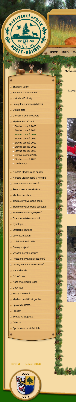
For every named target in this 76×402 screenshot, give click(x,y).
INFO (65, 52)
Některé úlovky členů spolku (28, 172)
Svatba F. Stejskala (23, 316)
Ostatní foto (19, 109)
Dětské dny (19, 276)
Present (17, 310)
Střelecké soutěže (22, 229)
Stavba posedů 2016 (25, 151)
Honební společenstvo (25, 92)
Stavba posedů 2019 (25, 142)
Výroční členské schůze (25, 253)
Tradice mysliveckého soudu (28, 201)
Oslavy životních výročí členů (28, 264)
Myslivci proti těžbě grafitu (27, 299)
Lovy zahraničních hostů (26, 183)
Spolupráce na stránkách (26, 328)
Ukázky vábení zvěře (24, 241)
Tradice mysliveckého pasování (30, 206)
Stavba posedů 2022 (25, 138)
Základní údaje (21, 86)
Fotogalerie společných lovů (28, 104)
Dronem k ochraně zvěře (26, 115)
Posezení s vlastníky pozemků (29, 258)
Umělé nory (21, 163)
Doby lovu (18, 287)
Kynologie (18, 224)
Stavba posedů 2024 (25, 130)
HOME (54, 52)
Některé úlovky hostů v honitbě (29, 177)
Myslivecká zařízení (23, 121)
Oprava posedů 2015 (26, 155)
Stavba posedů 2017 (25, 147)
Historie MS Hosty (22, 98)
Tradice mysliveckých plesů (27, 212)
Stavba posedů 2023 (25, 134)
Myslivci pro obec (22, 195)
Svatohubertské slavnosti (26, 218)
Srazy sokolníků (21, 293)
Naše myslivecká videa (25, 282)
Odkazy (17, 322)
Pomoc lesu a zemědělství (27, 189)
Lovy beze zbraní (22, 235)
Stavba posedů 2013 (25, 159)
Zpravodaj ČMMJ (22, 305)
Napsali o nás (20, 270)
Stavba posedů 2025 (25, 126)
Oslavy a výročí (21, 247)
